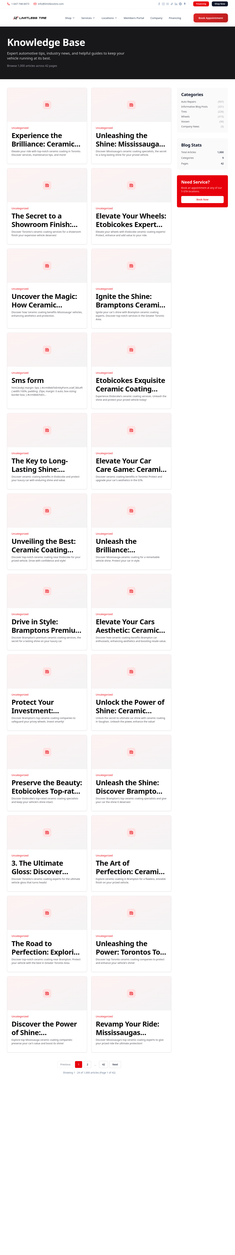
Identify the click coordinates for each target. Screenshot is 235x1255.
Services (88, 18)
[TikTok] (171, 3)
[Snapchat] (184, 3)
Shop (70, 18)
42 (103, 1064)
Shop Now (220, 3)
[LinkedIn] (176, 3)
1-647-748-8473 (18, 3)
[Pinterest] (180, 3)
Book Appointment (211, 18)
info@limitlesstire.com (49, 3)
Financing (201, 3)
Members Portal (134, 18)
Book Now (202, 199)
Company (156, 18)
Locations (109, 18)
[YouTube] (167, 3)
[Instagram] (163, 3)
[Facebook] (159, 3)
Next (115, 1064)
